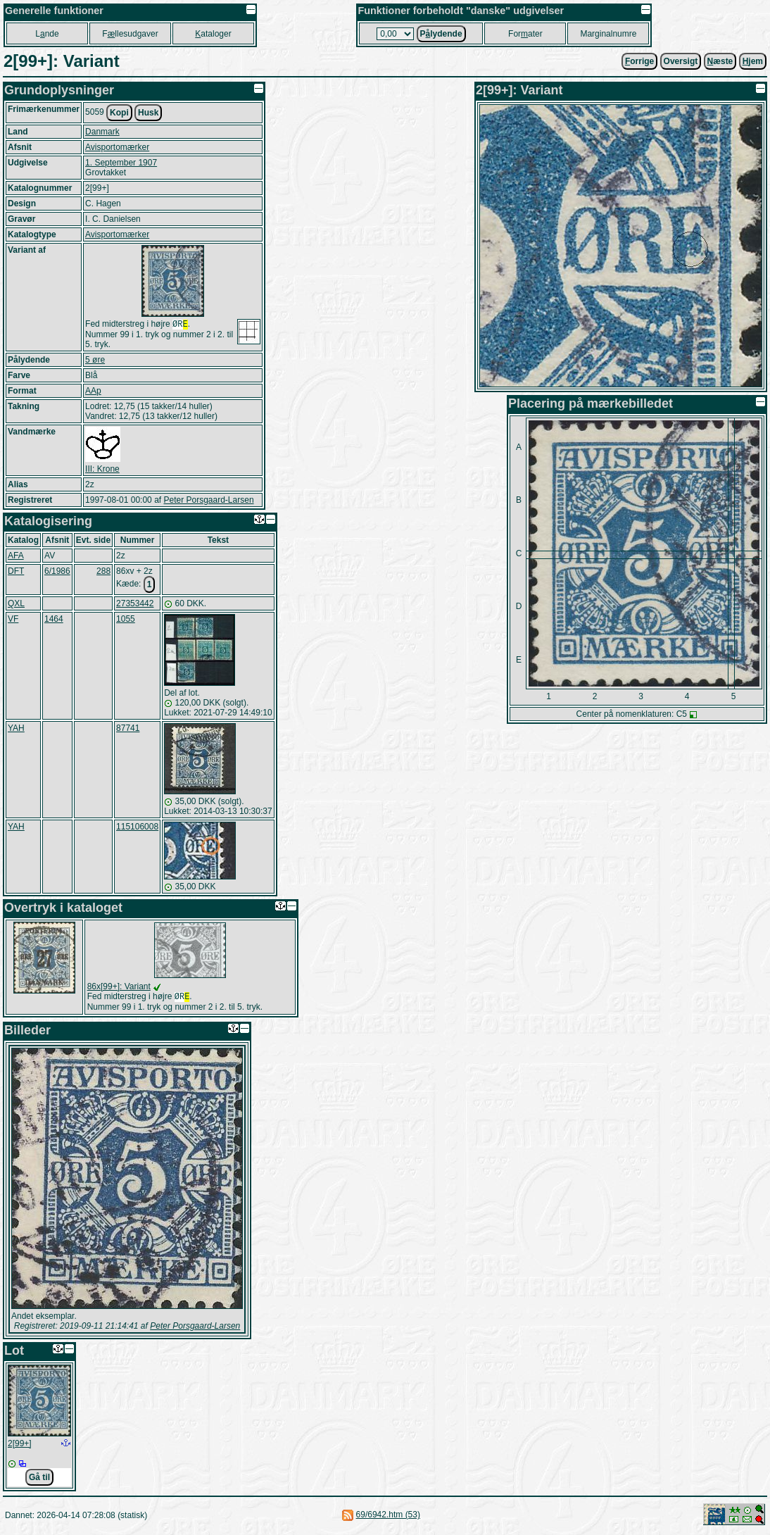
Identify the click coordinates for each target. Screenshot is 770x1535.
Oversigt (681, 61)
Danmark (102, 132)
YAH (16, 729)
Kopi (119, 113)
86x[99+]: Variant (119, 988)
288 (103, 572)
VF (13, 620)
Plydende (441, 34)
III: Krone (102, 470)
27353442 (134, 605)
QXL (16, 605)
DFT (16, 572)
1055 (125, 620)
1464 (53, 620)
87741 (127, 729)
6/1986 (57, 572)
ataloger (213, 34)
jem (753, 61)
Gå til (39, 1480)
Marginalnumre (608, 34)
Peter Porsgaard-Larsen (208, 501)
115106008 (137, 828)
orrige (639, 61)
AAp (93, 392)
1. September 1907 (121, 163)
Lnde (46, 34)
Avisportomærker (117, 147)
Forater (525, 34)
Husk (148, 113)
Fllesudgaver (130, 34)
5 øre (95, 361)
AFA (16, 557)
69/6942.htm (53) (388, 1517)
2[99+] (20, 1446)
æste (720, 61)
